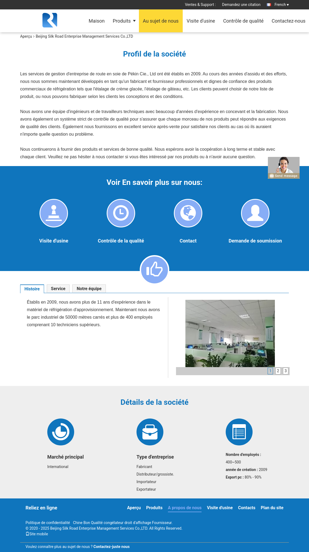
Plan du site (272, 507)
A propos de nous (185, 507)
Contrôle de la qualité (121, 241)
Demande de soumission (255, 241)
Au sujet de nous (161, 21)
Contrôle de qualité (243, 21)
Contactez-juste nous (112, 546)
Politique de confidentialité (48, 523)
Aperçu (26, 36)
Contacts (246, 507)
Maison (97, 21)
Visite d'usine (201, 21)
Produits (122, 21)
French (282, 4)
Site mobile (37, 534)
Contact (187, 241)
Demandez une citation (241, 4)
